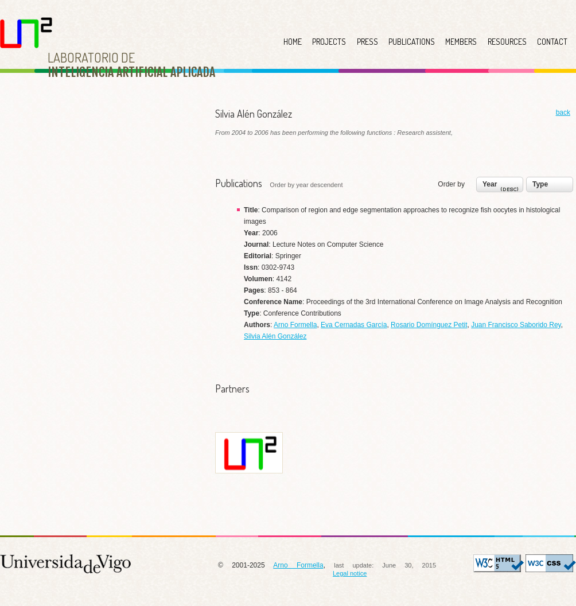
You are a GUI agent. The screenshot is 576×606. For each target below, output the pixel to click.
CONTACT (552, 41)
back (563, 112)
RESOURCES (507, 41)
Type (540, 184)
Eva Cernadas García (354, 325)
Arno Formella (295, 325)
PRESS (367, 41)
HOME (292, 41)
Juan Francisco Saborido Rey (516, 325)
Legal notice (350, 573)
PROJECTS (329, 41)
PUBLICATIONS (411, 41)
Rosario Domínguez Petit (429, 325)
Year (501, 187)
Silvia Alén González (275, 336)
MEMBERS (461, 41)
